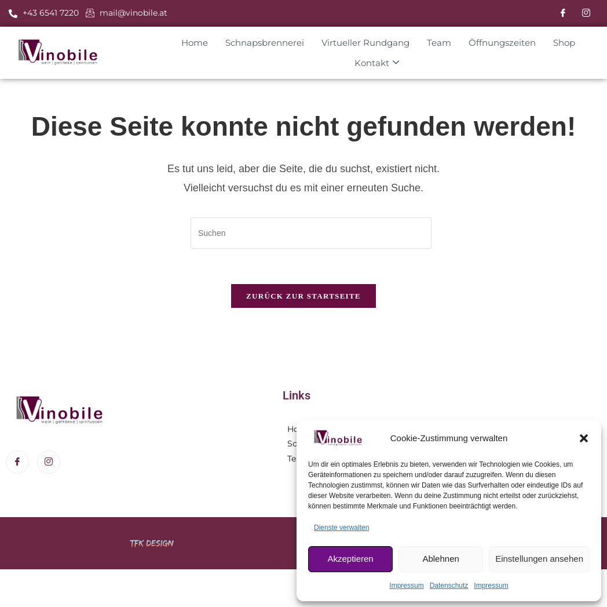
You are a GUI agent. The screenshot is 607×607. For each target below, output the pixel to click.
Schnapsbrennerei (264, 42)
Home (194, 42)
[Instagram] (586, 13)
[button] (584, 438)
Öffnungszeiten (502, 42)
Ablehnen (440, 559)
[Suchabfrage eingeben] (311, 233)
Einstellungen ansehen (539, 559)
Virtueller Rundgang (365, 42)
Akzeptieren (350, 559)
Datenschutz (449, 585)
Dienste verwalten (341, 528)
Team (439, 42)
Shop (564, 42)
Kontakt (376, 62)
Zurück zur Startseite (303, 296)
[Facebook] (563, 13)
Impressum (406, 585)
